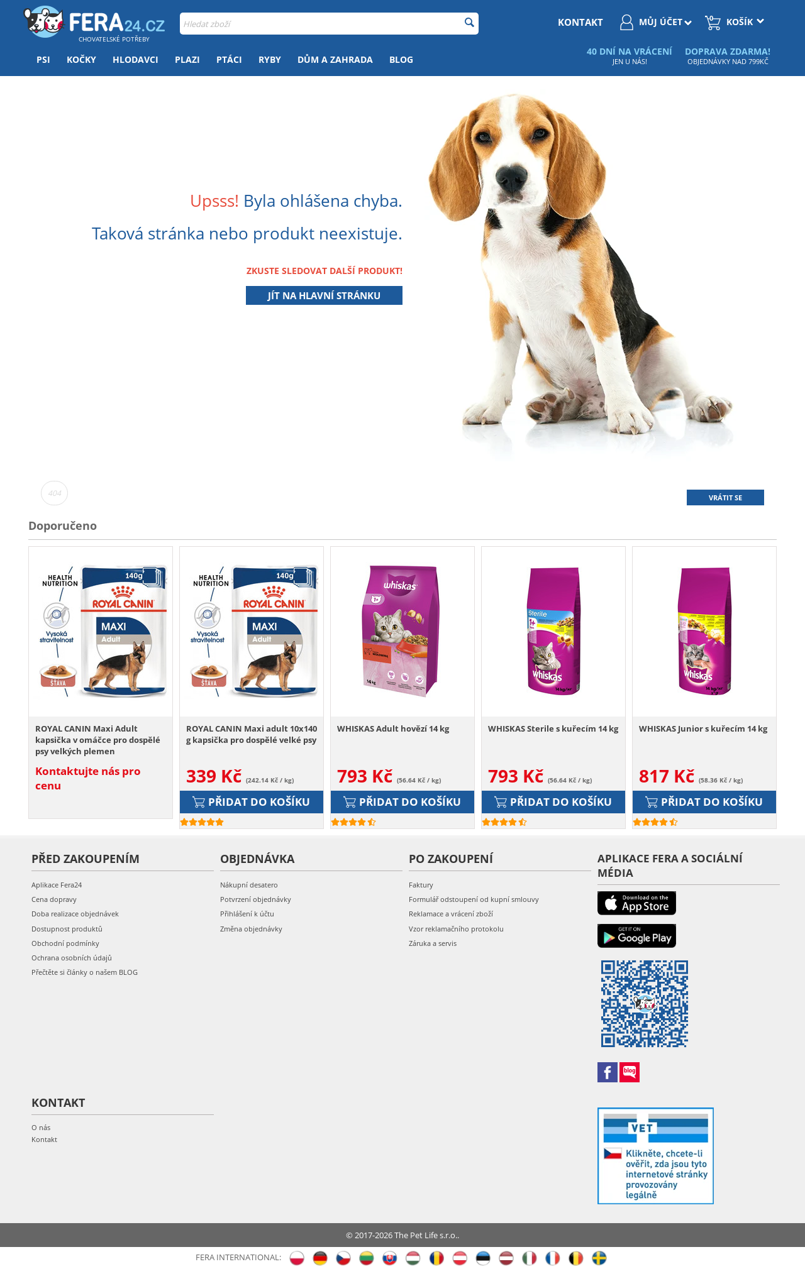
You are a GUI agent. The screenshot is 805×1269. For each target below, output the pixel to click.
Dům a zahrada (335, 59)
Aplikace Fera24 (56, 884)
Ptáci (229, 59)
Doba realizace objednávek (75, 913)
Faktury (421, 884)
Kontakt (44, 1139)
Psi (43, 59)
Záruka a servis (433, 943)
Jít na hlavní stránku (324, 295)
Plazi (187, 59)
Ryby (269, 59)
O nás (40, 1127)
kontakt (580, 22)
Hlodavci (135, 59)
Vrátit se (725, 497)
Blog (401, 59)
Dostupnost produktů (67, 928)
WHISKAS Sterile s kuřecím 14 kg (553, 728)
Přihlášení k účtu (247, 913)
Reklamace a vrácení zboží (451, 913)
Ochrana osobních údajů (71, 957)
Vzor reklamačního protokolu (456, 928)
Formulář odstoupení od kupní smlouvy (474, 899)
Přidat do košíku (251, 801)
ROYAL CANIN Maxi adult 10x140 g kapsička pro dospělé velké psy (251, 734)
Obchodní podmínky (65, 943)
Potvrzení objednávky (255, 899)
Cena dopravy (54, 899)
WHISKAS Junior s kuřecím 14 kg (703, 728)
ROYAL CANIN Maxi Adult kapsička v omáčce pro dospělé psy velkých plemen (97, 740)
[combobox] (329, 24)
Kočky (81, 59)
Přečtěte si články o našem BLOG (84, 972)
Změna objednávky (251, 928)
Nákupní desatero (249, 884)
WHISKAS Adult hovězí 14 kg (393, 728)
